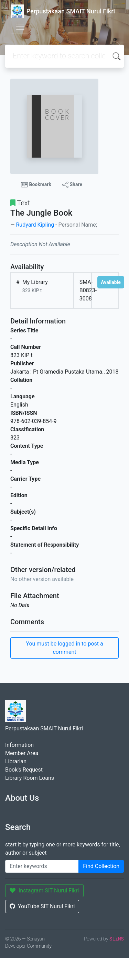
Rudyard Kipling (35, 224)
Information (19, 745)
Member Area (21, 753)
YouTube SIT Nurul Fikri (42, 906)
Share (72, 185)
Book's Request (24, 769)
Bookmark (36, 184)
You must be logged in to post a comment (64, 647)
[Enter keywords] (42, 866)
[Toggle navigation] (20, 27)
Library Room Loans (29, 778)
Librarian (15, 761)
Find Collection (101, 866)
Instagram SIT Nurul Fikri (44, 890)
